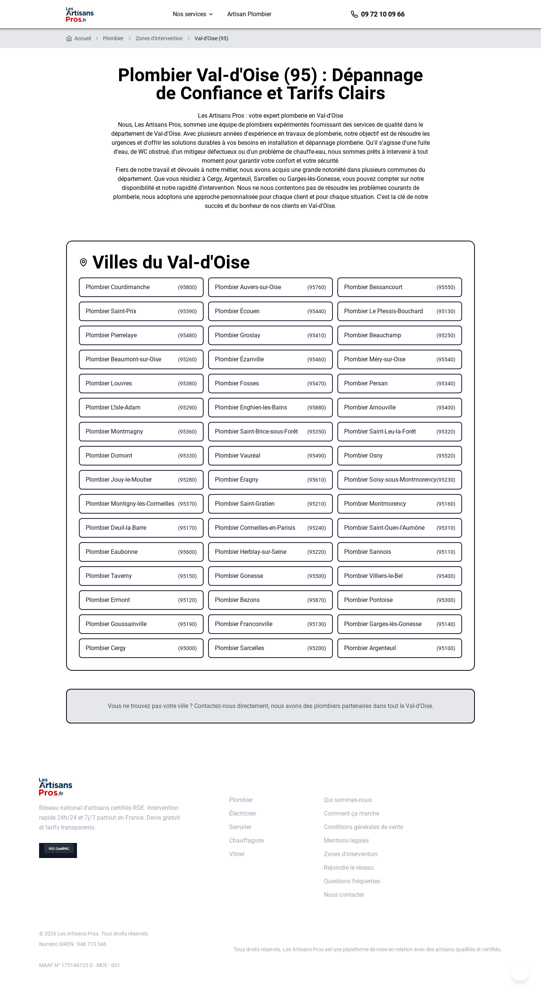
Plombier (241, 799)
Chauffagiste (246, 840)
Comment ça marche (351, 813)
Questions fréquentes (352, 881)
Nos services (193, 14)
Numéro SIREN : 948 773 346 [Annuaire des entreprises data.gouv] (72, 944)
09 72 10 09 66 (378, 14)
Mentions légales (346, 840)
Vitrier (237, 854)
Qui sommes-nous (348, 799)
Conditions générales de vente (363, 827)
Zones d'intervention (351, 854)
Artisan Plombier (249, 14)
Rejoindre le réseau (349, 867)
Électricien (242, 813)
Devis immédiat (443, 14)
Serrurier (240, 827)
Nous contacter (344, 894)
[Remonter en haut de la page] (520, 972)
